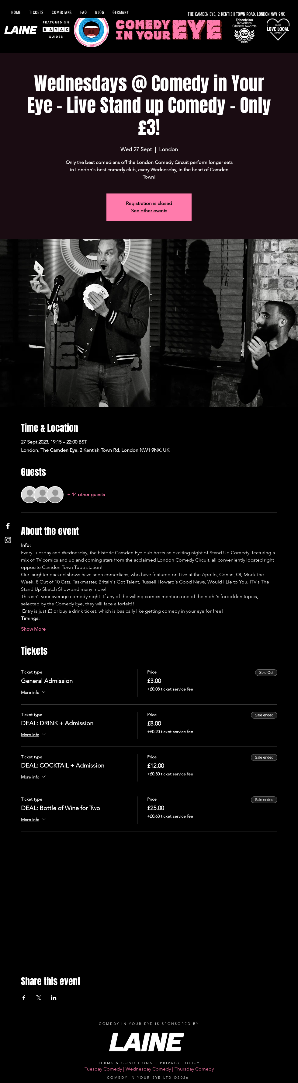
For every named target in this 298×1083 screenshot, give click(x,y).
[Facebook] (8, 526)
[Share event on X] (39, 997)
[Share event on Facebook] (24, 997)
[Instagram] (8, 540)
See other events (149, 211)
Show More (33, 629)
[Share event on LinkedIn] (54, 997)
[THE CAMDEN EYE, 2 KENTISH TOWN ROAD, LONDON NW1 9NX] (219, 14)
